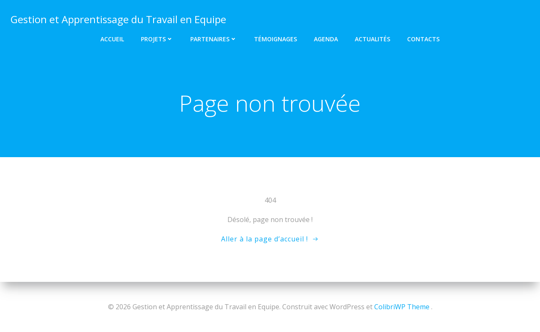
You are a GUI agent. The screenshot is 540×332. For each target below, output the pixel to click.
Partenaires (213, 38)
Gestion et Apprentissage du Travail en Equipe (118, 19)
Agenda (326, 38)
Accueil (112, 38)
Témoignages (275, 38)
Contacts (423, 38)
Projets (157, 38)
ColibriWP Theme (401, 306)
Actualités (372, 38)
